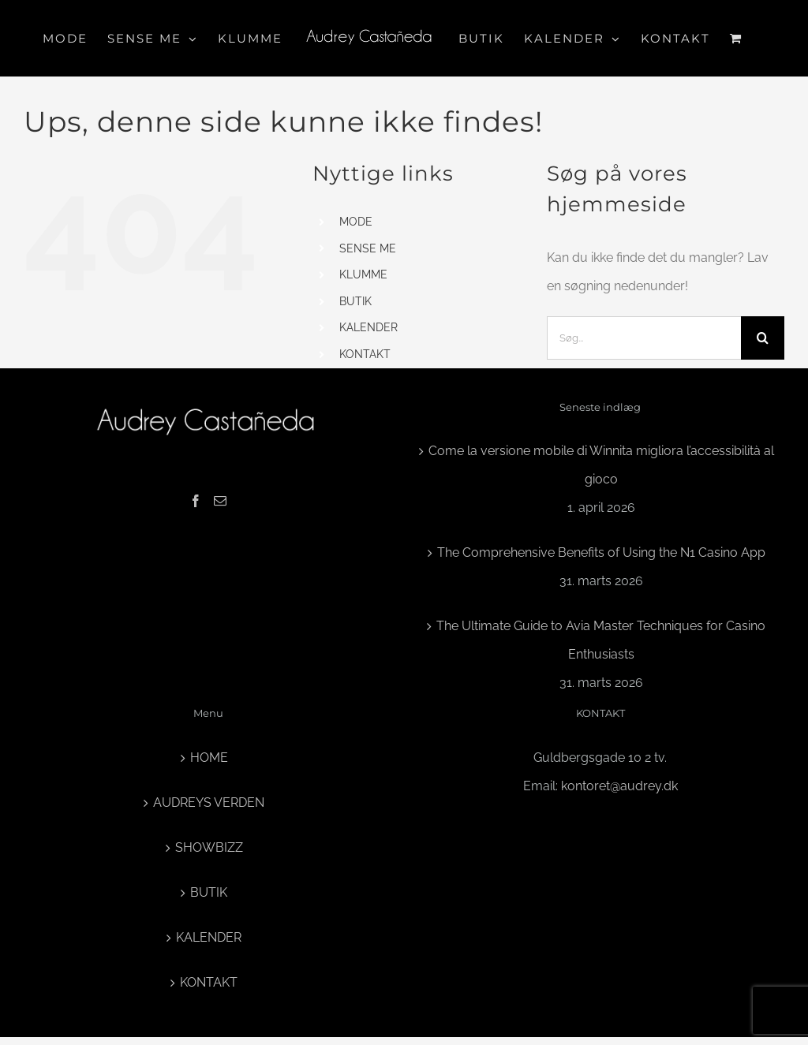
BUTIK (355, 301)
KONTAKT (365, 354)
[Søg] (762, 338)
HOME (209, 757)
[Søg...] (644, 338)
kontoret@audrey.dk (619, 785)
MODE (355, 221)
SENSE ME (367, 248)
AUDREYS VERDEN (208, 802)
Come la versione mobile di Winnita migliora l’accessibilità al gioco (601, 465)
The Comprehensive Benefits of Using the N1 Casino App (601, 552)
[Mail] (220, 501)
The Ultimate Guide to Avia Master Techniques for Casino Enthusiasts (600, 640)
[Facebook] (195, 501)
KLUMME (363, 274)
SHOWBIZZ (209, 847)
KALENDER (368, 327)
